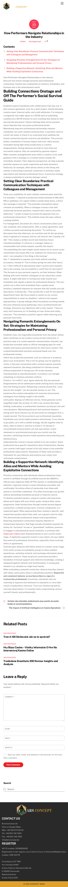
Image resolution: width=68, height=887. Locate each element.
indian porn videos (11, 534)
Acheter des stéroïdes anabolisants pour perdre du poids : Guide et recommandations (33, 602)
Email (8, 738)
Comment (10, 697)
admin (23, 41)
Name (8, 729)
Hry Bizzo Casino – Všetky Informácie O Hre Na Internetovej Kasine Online (30, 649)
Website (8, 747)
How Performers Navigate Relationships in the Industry (34, 35)
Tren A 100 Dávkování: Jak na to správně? (26, 636)
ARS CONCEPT (32, 884)
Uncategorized (35, 41)
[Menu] (62, 3)
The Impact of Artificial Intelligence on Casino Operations (34, 608)
